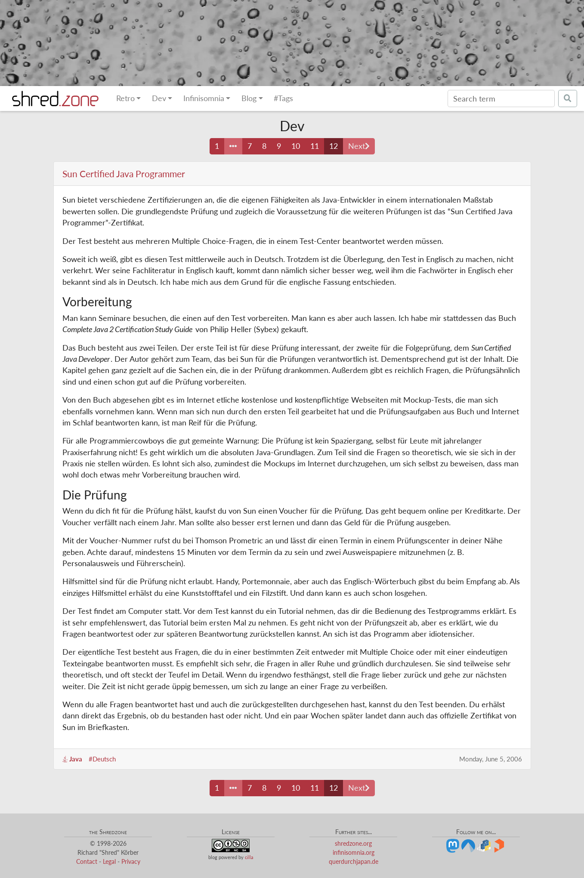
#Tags (283, 98)
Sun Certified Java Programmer (123, 173)
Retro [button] (125, 98)
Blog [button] (248, 98)
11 (314, 146)
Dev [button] (159, 98)
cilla (249, 857)
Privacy (130, 861)
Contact (86, 861)
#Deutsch (102, 759)
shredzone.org (353, 843)
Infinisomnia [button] (203, 98)
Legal (109, 861)
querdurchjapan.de (353, 861)
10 (295, 146)
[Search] (501, 98)
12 (333, 146)
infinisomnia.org (353, 852)
